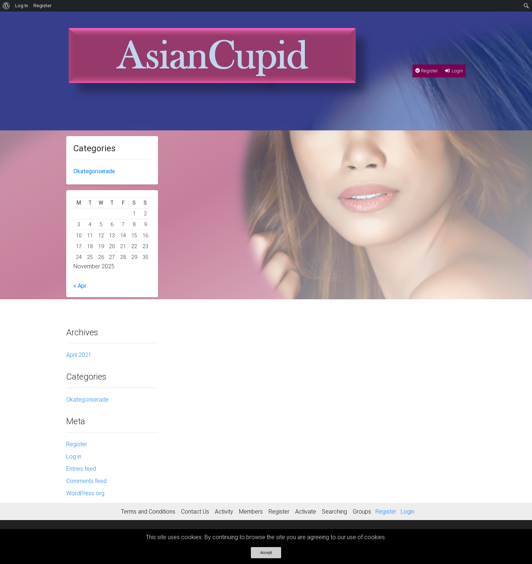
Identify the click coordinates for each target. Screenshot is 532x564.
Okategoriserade (94, 171)
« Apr (79, 285)
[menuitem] (6, 6)
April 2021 (78, 354)
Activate (305, 511)
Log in (73, 456)
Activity (224, 511)
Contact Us (195, 511)
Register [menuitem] (42, 6)
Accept (266, 552)
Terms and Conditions (148, 511)
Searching (334, 511)
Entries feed (81, 468)
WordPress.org (85, 493)
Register (426, 71)
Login (453, 71)
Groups (362, 511)
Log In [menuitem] (21, 6)
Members (251, 511)
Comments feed (86, 480)
